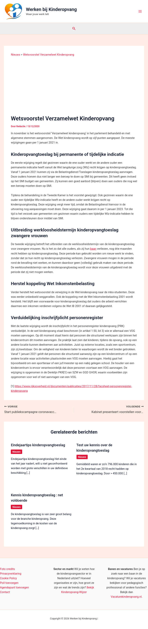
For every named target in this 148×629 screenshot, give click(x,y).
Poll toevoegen (9, 583)
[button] (74, 28)
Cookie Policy (8, 578)
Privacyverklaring (10, 573)
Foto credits (7, 569)
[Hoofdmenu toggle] (140, 11)
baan (93, 248)
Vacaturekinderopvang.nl (126, 596)
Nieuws (16, 451)
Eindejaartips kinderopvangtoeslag (38, 445)
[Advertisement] (74, 85)
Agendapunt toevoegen (14, 587)
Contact (5, 592)
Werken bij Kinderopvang (51, 9)
